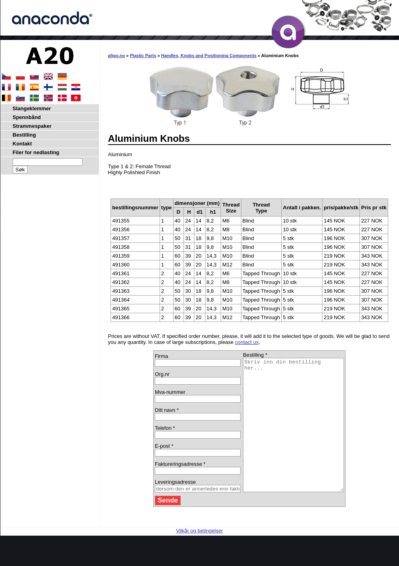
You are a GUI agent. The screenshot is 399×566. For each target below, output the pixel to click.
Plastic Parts (143, 55)
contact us (247, 342)
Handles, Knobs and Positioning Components (209, 55)
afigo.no (116, 55)
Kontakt (22, 144)
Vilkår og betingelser (199, 557)
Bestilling (24, 135)
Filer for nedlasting (36, 152)
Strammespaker (32, 126)
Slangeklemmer (32, 108)
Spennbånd (27, 117)
